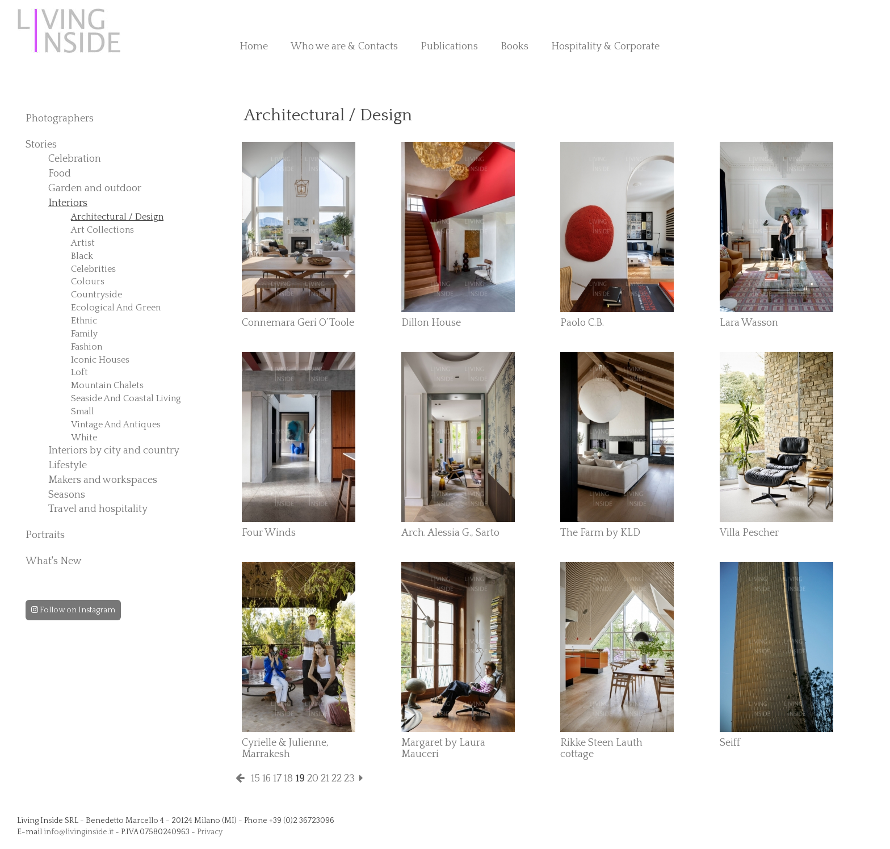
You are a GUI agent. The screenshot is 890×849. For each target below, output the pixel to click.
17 (277, 778)
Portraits (45, 535)
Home (254, 46)
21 (325, 778)
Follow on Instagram (73, 610)
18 (288, 778)
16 (266, 778)
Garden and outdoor (94, 188)
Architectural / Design (117, 217)
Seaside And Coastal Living (126, 398)
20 (312, 778)
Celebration (74, 159)
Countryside (96, 294)
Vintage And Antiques (116, 424)
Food (59, 173)
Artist (83, 243)
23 (349, 778)
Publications (449, 46)
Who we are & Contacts (344, 46)
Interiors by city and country (113, 450)
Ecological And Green (116, 307)
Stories (41, 144)
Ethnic (84, 321)
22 (336, 778)
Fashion (86, 347)
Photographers (60, 118)
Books (514, 46)
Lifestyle (67, 465)
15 (255, 778)
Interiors (67, 203)
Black (82, 256)
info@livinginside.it (79, 832)
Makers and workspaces (102, 480)
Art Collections (102, 230)
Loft (79, 372)
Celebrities (93, 269)
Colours (87, 281)
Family (84, 334)
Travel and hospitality (98, 509)
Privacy (209, 832)
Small (82, 411)
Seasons (66, 495)
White (84, 437)
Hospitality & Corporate (605, 46)
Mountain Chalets (107, 385)
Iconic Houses (100, 360)
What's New (54, 561)
